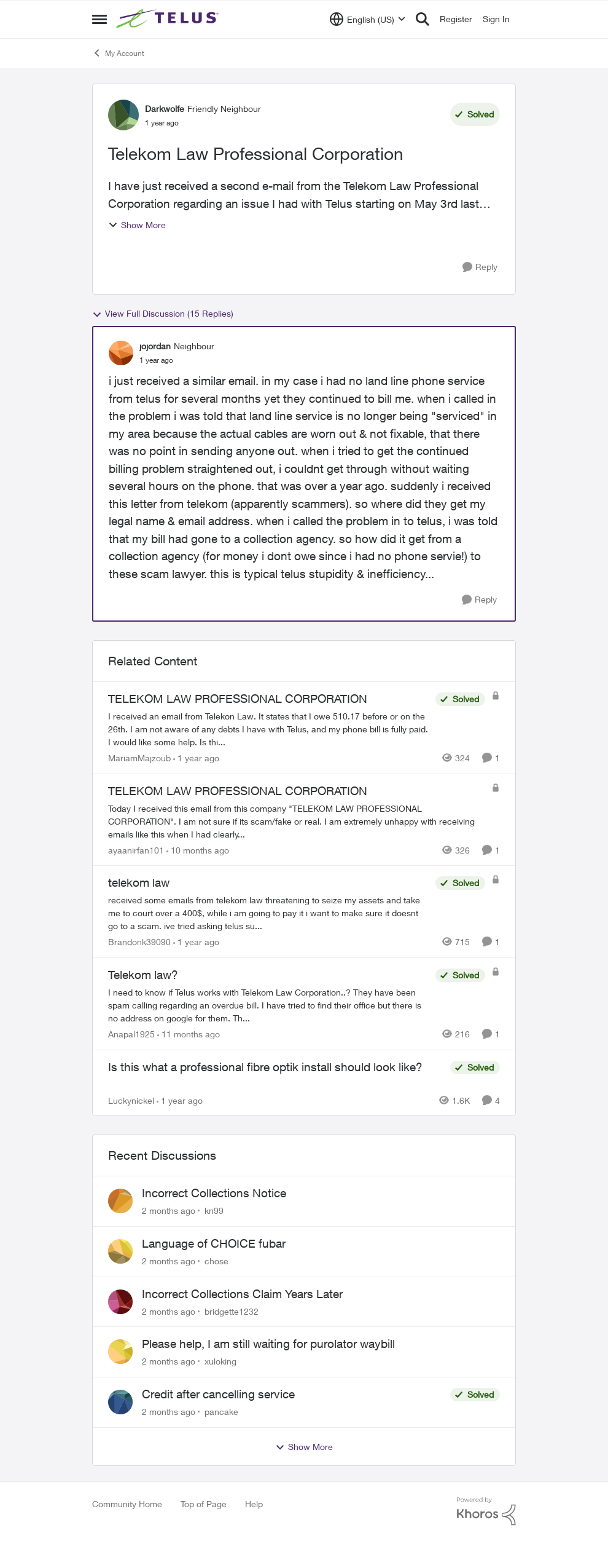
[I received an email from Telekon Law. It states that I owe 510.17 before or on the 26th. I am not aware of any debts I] (268, 729)
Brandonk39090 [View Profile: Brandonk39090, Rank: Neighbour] (139, 942)
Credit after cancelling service (218, 1394)
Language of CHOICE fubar (214, 1243)
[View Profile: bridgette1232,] (120, 1301)
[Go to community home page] (169, 19)
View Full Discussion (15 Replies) (162, 313)
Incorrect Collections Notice (214, 1193)
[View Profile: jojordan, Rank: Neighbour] (121, 353)
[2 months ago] (168, 1210)
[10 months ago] (197, 849)
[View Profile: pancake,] (120, 1402)
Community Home (127, 1504)
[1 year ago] (196, 757)
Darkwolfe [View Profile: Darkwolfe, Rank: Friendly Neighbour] (164, 108)
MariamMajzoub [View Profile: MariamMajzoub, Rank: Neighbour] (139, 758)
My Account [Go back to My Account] (118, 53)
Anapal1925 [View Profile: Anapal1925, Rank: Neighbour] (131, 1034)
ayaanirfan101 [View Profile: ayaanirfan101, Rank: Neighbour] (136, 849)
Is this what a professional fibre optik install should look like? (265, 1067)
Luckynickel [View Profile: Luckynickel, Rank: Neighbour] (131, 1100)
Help (254, 1504)
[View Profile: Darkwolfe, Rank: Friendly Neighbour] (123, 115)
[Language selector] (367, 19)
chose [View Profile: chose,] (216, 1261)
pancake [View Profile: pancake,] (221, 1411)
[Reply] (480, 267)
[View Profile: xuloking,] (120, 1351)
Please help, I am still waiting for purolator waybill (268, 1343)
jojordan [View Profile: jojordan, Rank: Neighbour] (155, 346)
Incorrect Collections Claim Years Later (242, 1294)
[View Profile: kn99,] (120, 1201)
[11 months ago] (188, 1034)
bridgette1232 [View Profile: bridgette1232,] (232, 1310)
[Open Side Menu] (99, 19)
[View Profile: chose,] (120, 1251)
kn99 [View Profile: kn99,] (214, 1210)
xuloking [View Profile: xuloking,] (220, 1361)
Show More (137, 225)
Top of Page (204, 1504)
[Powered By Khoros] (486, 1511)
